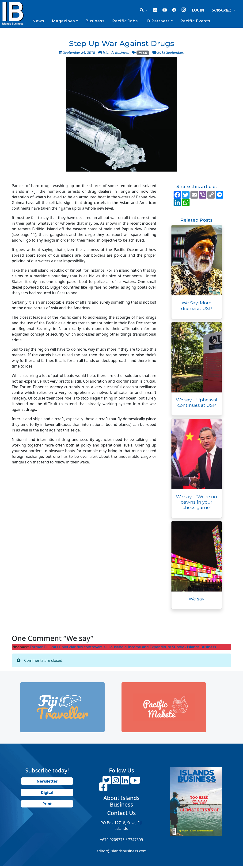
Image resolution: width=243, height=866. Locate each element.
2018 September (170, 52)
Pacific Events (195, 21)
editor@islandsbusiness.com (121, 851)
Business (95, 21)
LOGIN (198, 10)
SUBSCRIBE (222, 10)
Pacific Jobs (125, 21)
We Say (142, 53)
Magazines (63, 21)
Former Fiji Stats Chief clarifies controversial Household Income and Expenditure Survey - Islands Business (123, 647)
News (38, 21)
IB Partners (157, 21)
